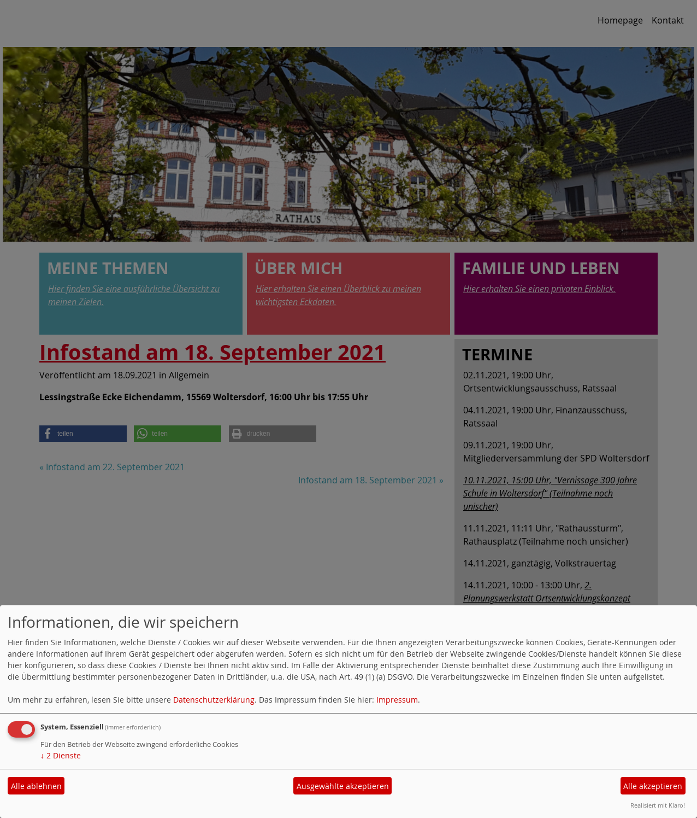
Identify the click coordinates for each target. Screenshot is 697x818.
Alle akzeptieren (652, 786)
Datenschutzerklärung (214, 699)
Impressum (397, 699)
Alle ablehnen (36, 786)
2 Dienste (60, 755)
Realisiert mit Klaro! (657, 805)
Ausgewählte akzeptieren (343, 786)
